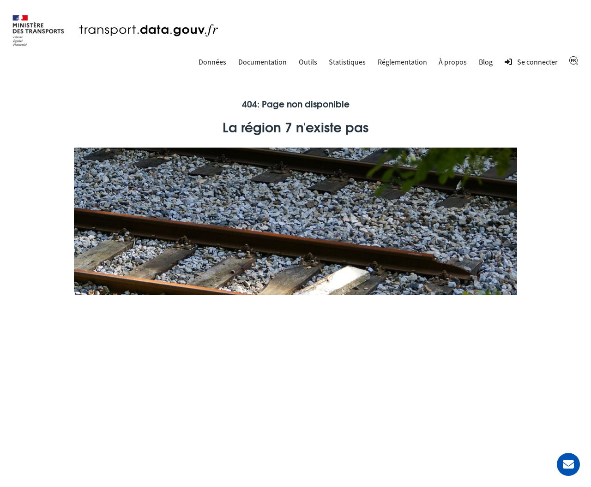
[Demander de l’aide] (568, 464)
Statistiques (347, 61)
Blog (486, 61)
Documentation (262, 61)
